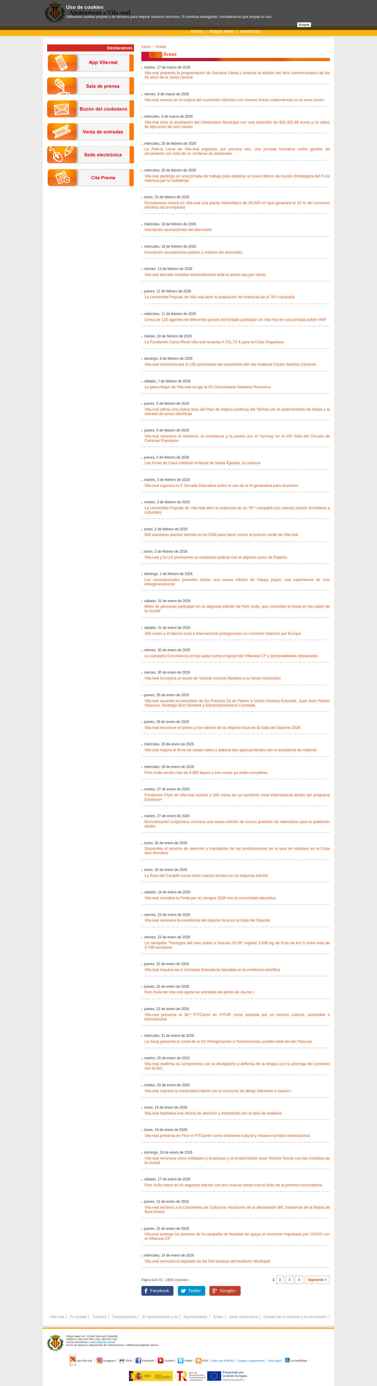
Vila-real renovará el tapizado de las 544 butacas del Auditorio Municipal (207, 1261)
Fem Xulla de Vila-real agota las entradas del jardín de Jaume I (199, 992)
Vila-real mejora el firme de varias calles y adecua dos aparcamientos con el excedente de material (231, 750)
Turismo (99, 1317)
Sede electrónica (243, 1317)
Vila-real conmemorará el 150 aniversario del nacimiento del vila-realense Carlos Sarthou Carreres (230, 364)
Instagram (106, 1360)
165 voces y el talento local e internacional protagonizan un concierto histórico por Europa (223, 633)
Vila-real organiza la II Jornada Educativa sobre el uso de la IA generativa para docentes (221, 485)
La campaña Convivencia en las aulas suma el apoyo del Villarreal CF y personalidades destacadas (231, 656)
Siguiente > (317, 1280)
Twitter (194, 1290)
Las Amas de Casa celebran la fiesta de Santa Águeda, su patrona (202, 463)
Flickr (126, 1360)
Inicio (197, 31)
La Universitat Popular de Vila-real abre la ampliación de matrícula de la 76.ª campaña (220, 297)
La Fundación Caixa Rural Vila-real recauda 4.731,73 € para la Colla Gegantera (214, 342)
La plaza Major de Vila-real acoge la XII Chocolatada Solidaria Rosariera (208, 387)
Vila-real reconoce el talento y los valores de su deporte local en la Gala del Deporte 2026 (223, 727)
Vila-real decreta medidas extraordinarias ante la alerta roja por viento (205, 274)
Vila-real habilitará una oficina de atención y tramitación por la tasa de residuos (213, 1113)
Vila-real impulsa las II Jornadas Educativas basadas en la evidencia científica (212, 969)
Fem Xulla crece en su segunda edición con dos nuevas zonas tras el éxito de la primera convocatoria (233, 1185)
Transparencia (124, 1317)
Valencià (250, 31)
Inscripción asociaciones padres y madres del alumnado (193, 252)
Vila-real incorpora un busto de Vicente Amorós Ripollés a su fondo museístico (213, 678)
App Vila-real (81, 1360)
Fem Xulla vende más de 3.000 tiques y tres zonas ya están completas (206, 772)
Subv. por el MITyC (223, 1360)
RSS (202, 1360)
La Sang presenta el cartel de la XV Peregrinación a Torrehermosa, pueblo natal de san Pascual (228, 1041)
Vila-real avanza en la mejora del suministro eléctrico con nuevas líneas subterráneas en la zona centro (234, 100)
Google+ (228, 1290)
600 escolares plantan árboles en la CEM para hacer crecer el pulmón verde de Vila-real (221, 534)
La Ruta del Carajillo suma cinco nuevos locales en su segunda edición (206, 875)
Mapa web (221, 31)
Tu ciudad (78, 1317)
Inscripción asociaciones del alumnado (178, 229)
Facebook (159, 1290)
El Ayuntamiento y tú (160, 1317)
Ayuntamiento (195, 1317)
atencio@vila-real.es (102, 1342)
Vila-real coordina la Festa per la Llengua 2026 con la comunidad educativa (210, 898)
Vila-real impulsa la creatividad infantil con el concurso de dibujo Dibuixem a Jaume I (218, 1091)
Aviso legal (274, 1360)
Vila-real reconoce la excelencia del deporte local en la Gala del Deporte (207, 920)
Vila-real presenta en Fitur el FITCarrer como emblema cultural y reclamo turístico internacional (227, 1135)
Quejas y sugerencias (251, 1360)
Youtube (166, 1360)
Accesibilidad (296, 1360)
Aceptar (304, 24)
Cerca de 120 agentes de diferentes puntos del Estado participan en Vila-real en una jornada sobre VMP (235, 319)
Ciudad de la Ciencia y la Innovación (295, 1317)
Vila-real (57, 1317)
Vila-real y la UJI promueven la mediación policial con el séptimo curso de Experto (216, 557)
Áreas (161, 46)
